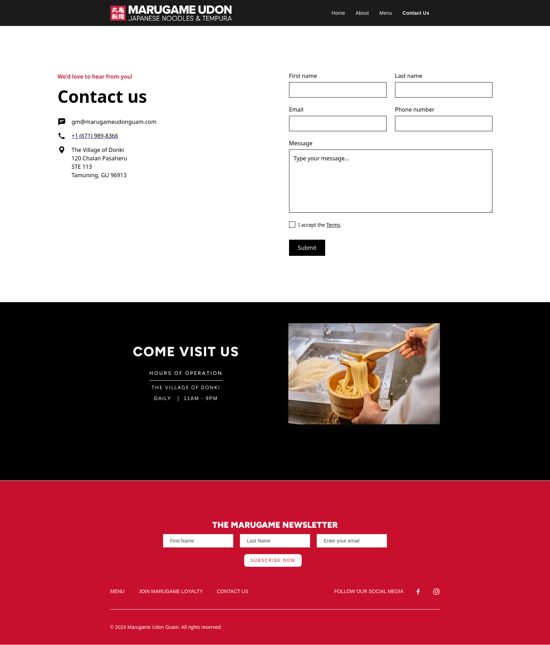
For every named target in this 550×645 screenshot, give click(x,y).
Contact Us (416, 13)
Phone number (415, 109)
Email (296, 109)
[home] (211, 13)
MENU (117, 591)
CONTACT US (232, 591)
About (362, 13)
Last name (408, 75)
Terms (333, 224)
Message (301, 143)
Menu (386, 13)
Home (338, 13)
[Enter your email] (198, 540)
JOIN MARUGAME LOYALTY (171, 591)
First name (303, 75)
